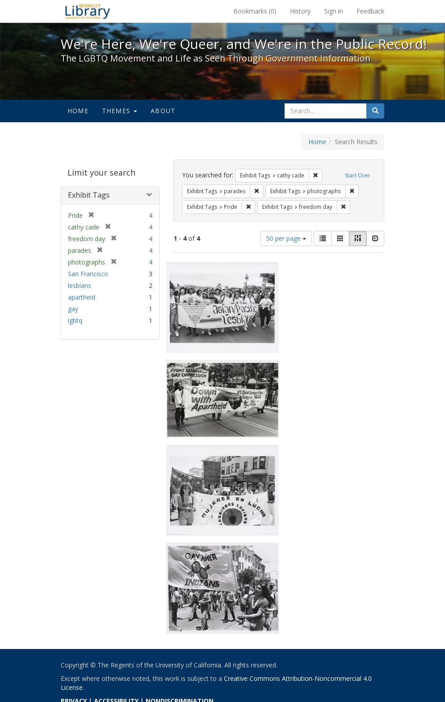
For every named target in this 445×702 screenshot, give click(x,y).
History (300, 11)
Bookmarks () (254, 11)
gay (73, 309)
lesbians (79, 285)
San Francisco (88, 273)
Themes (119, 110)
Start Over (357, 175)
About (163, 110)
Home (78, 110)
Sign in (333, 11)
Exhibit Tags (89, 195)
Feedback (370, 11)
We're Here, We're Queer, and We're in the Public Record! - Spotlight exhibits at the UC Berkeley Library (87, 11)
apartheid (81, 297)
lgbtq (75, 320)
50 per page (286, 238)
